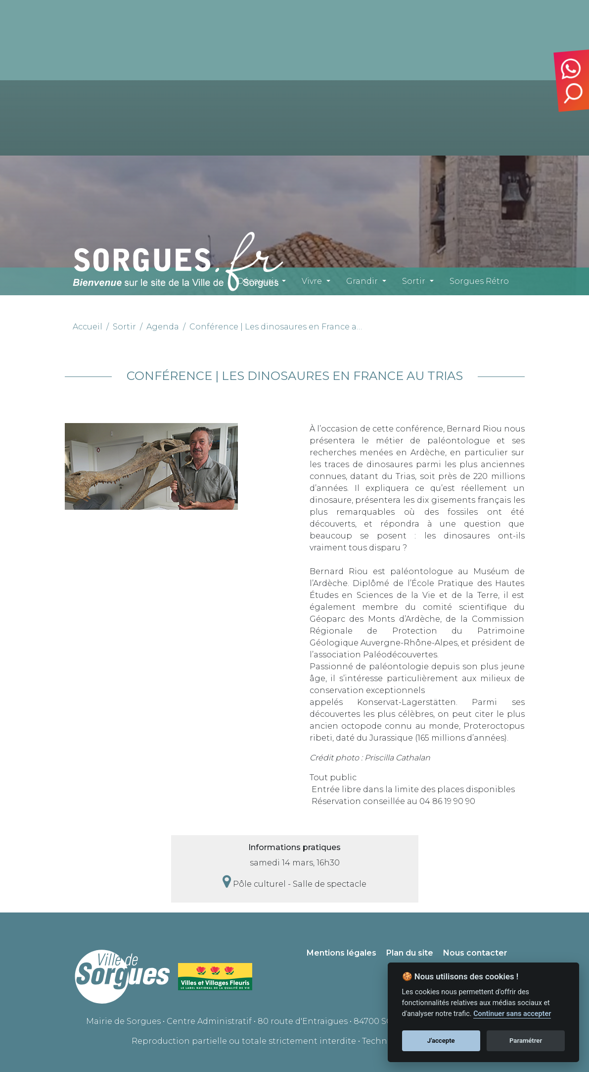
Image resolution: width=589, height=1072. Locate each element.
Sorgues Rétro (479, 281)
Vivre (312, 281)
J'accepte (441, 1040)
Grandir (362, 281)
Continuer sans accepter (512, 1014)
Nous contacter (475, 953)
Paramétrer (525, 1040)
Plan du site (409, 953)
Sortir (413, 281)
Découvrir (257, 281)
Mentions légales (341, 953)
